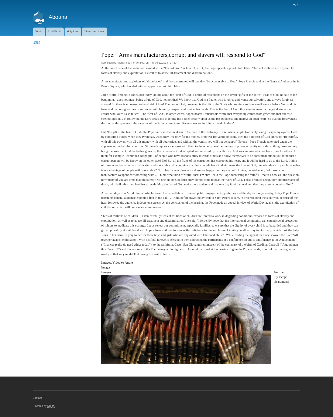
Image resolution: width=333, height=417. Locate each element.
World (38, 31)
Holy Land (73, 31)
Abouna (58, 17)
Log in (295, 4)
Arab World (55, 31)
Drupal (51, 405)
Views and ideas (94, 31)
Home (36, 41)
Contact (37, 397)
